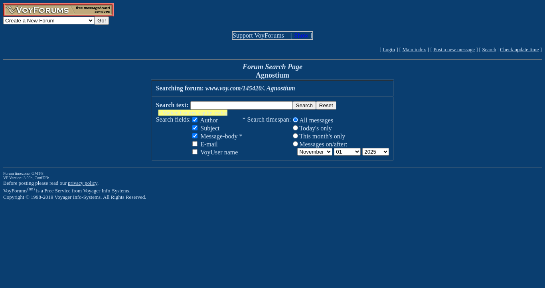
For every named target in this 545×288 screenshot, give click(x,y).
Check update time (519, 49)
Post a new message (454, 49)
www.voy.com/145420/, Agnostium (250, 88)
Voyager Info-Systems (106, 191)
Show (301, 35)
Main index (414, 49)
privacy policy (82, 183)
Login (389, 49)
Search (489, 49)
